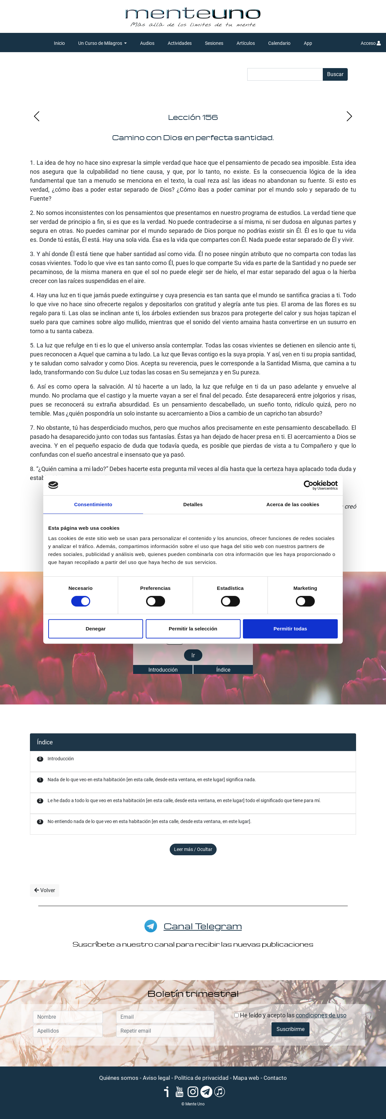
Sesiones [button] (214, 43)
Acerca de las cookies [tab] (293, 504)
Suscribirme (290, 1029)
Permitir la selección (193, 628)
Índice (223, 670)
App (308, 43)
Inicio (59, 43)
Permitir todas (290, 628)
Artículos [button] (246, 43)
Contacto (275, 1077)
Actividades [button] (180, 43)
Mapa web (246, 1077)
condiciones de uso (321, 1015)
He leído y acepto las (290, 1015)
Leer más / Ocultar (193, 849)
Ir (193, 655)
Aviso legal (156, 1077)
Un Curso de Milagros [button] (100, 43)
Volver (44, 890)
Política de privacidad (201, 1077)
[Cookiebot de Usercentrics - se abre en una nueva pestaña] (309, 485)
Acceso (371, 43)
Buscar (335, 74)
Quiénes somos (118, 1077)
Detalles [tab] (193, 504)
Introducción (163, 670)
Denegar (95, 628)
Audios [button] (147, 43)
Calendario (279, 43)
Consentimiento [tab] (93, 504)
